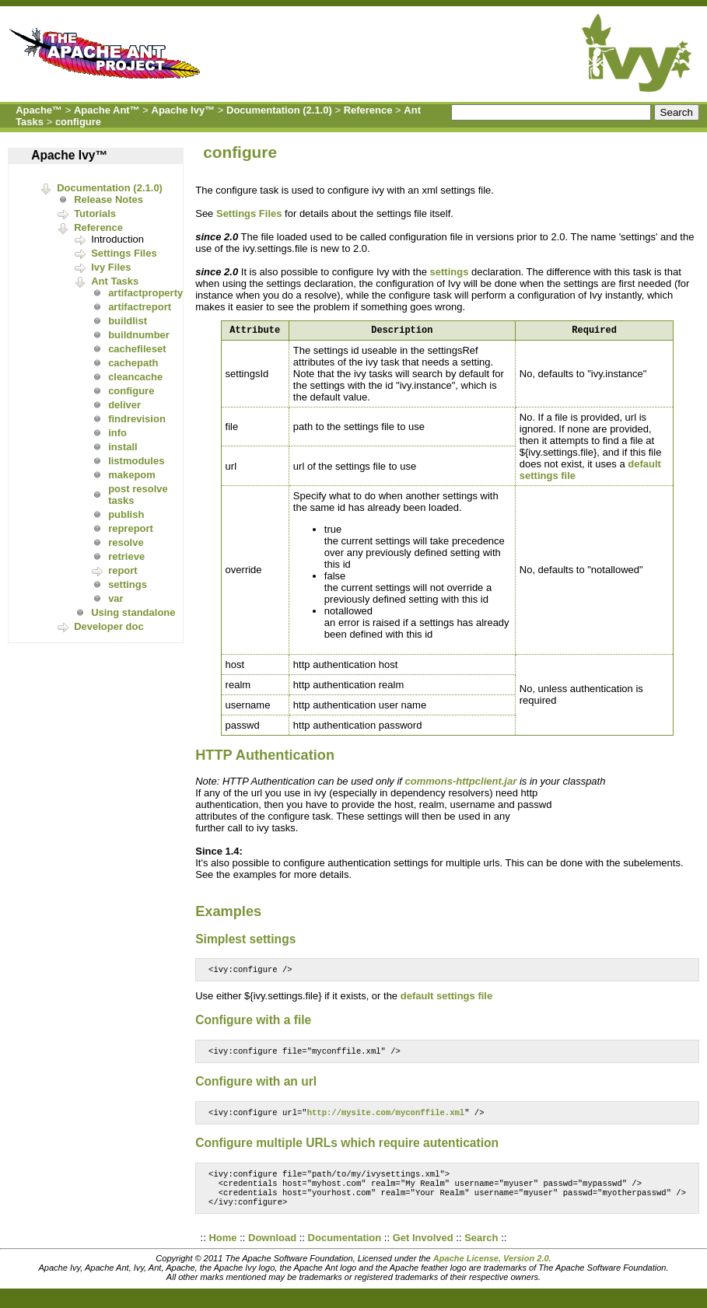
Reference (368, 110)
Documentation (345, 1251)
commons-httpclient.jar (461, 783)
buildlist (127, 321)
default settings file (446, 999)
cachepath (133, 363)
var (116, 598)
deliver (124, 405)
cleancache (135, 377)
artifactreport (139, 307)
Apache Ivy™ (183, 110)
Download (272, 1251)
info (117, 433)
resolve (126, 542)
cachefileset (137, 349)
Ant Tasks (114, 281)
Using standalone (133, 612)
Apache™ (39, 110)
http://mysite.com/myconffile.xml (386, 1119)
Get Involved (423, 1251)
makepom (132, 475)
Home (222, 1251)
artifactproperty (145, 293)
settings (127, 584)
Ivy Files (111, 267)
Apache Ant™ (107, 110)
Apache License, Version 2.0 (491, 1271)
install (123, 447)
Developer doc (109, 626)
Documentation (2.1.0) (279, 110)
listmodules (136, 461)
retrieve (126, 556)
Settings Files (124, 253)
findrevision (137, 419)
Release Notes (108, 199)
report (123, 570)
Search (481, 1251)
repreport (130, 528)
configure (78, 122)
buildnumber (139, 335)
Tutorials (95, 213)
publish (126, 514)
